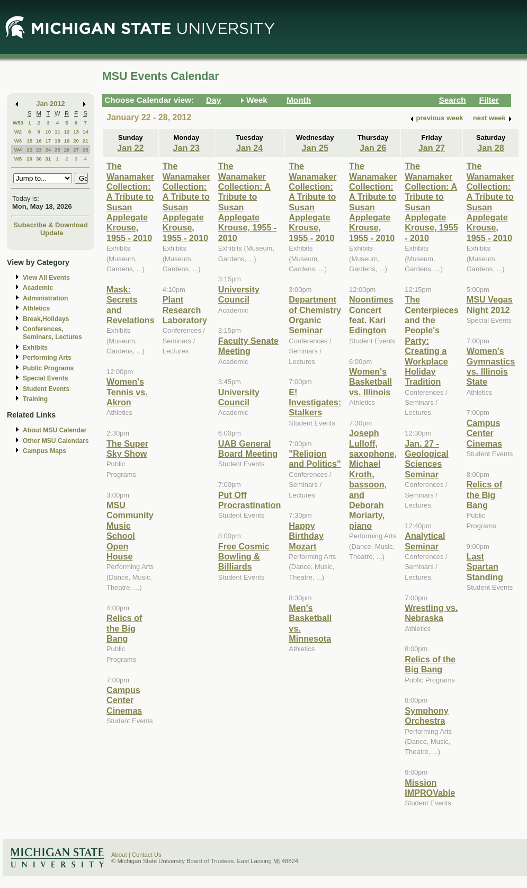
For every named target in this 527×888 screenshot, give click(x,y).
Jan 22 (130, 148)
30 (39, 159)
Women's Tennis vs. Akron (127, 392)
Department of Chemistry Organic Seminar (315, 315)
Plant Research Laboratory (185, 310)
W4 (18, 150)
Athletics (36, 308)
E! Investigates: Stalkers (315, 402)
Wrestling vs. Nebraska (431, 613)
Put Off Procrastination (249, 500)
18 (57, 141)
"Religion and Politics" (315, 458)
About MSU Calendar (54, 430)
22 (29, 150)
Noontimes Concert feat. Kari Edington (371, 315)
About (119, 854)
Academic (38, 287)
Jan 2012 (50, 104)
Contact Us (147, 854)
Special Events (45, 378)
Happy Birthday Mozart (306, 536)
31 (48, 159)
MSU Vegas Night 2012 (490, 304)
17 (48, 141)
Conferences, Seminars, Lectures (52, 333)
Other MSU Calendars (56, 441)
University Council (239, 294)
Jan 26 (373, 148)
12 (67, 132)
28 (85, 150)
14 (85, 132)
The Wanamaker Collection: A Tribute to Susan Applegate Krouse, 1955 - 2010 (130, 202)
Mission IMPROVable (430, 787)
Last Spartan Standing (485, 567)
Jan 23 (186, 148)
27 (76, 150)
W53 (18, 123)
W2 (18, 132)
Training (35, 399)
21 (85, 141)
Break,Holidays (46, 319)
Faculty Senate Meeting (248, 346)
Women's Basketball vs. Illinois (370, 382)
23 (39, 150)
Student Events (46, 389)
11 (57, 132)
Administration (45, 298)
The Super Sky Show (127, 448)
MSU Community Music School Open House (130, 530)
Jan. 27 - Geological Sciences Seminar (427, 459)
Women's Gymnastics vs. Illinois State (491, 366)
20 (76, 141)
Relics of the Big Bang (124, 628)
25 (57, 150)
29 (29, 159)
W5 (18, 159)
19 (67, 141)
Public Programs (48, 368)
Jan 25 (315, 148)
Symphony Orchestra (427, 715)
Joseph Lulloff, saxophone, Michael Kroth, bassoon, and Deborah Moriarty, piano (373, 479)
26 (67, 150)
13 (76, 132)
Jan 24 (249, 148)
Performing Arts (47, 357)
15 (29, 141)
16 (39, 141)
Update (52, 233)
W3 (18, 141)
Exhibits (35, 347)
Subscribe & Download (50, 225)
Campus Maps (44, 451)
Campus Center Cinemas (124, 700)
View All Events (46, 277)
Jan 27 (431, 148)
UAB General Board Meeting (248, 448)
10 (48, 132)
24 (48, 150)
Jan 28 (490, 148)
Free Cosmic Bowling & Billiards (244, 556)
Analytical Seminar (425, 540)
